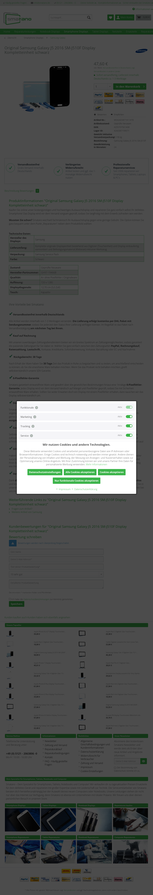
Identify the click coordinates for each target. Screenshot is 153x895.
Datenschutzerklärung (84, 489)
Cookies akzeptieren (112, 472)
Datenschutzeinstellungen (45, 472)
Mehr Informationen (96, 464)
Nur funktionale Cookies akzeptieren (77, 480)
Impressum (63, 489)
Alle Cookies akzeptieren (80, 472)
